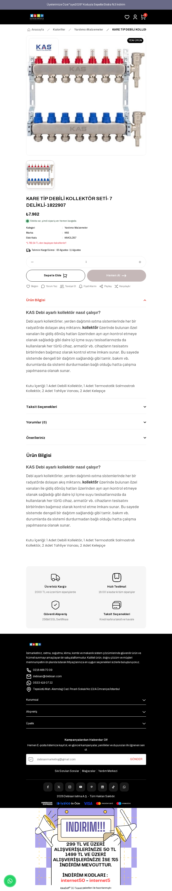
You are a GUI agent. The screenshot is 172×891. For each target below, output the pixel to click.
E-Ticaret (77, 888)
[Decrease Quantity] (30, 262)
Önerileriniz (35, 438)
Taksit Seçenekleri (41, 407)
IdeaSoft (65, 887)
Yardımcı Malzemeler (76, 228)
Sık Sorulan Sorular (67, 771)
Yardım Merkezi (107, 771)
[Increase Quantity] (142, 262)
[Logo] (36, 17)
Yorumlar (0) (36, 422)
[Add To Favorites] (32, 286)
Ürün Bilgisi (35, 300)
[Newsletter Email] (86, 759)
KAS (67, 233)
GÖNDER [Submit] (136, 759)
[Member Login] (135, 17)
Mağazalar (88, 771)
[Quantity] (86, 262)
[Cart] (143, 17)
